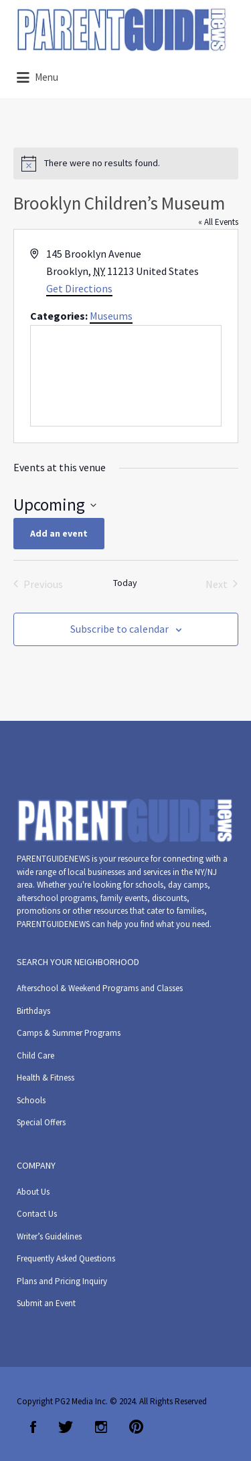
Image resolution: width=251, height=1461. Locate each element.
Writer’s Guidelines (49, 1236)
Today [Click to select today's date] (125, 583)
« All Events (218, 222)
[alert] (125, 164)
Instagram (101, 1427)
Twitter (66, 1427)
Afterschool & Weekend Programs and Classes (100, 988)
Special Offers (41, 1122)
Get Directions (79, 288)
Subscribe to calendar (119, 628)
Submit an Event (46, 1303)
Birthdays (33, 1010)
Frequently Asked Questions (66, 1258)
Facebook (33, 1427)
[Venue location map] (126, 376)
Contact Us (37, 1213)
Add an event (59, 533)
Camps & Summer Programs (68, 1033)
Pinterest (136, 1427)
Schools (31, 1100)
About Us (33, 1191)
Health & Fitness (45, 1077)
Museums (111, 315)
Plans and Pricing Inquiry (62, 1281)
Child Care (35, 1055)
